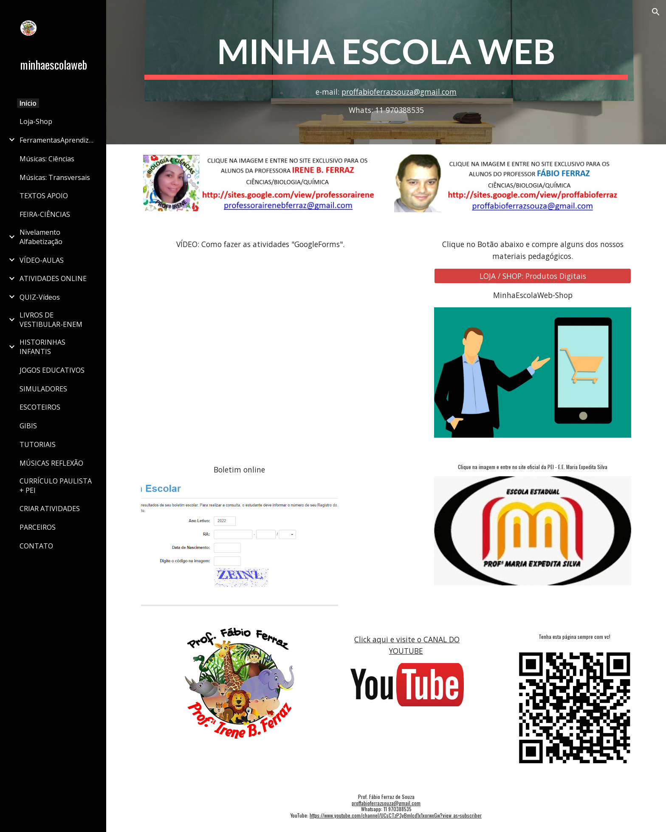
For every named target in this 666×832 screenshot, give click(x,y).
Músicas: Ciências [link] (47, 158)
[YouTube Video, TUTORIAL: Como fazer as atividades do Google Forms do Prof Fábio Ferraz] (260, 337)
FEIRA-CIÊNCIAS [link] (45, 214)
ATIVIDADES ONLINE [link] (53, 278)
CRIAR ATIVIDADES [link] (50, 508)
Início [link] (28, 103)
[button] (656, 12)
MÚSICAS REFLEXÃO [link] (51, 463)
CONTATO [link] (36, 546)
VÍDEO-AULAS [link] (42, 260)
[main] (386, 72)
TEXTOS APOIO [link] (44, 195)
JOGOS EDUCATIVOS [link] (52, 370)
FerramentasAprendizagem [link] (58, 140)
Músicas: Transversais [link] (55, 177)
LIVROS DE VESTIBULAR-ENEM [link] (51, 319)
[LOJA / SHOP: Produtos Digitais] (533, 276)
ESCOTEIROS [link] (40, 407)
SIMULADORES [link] (43, 389)
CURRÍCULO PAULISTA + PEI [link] (56, 485)
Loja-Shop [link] (36, 121)
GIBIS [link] (28, 425)
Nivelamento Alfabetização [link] (41, 237)
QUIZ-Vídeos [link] (40, 297)
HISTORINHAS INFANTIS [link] (42, 346)
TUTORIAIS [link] (38, 444)
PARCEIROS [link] (38, 527)
